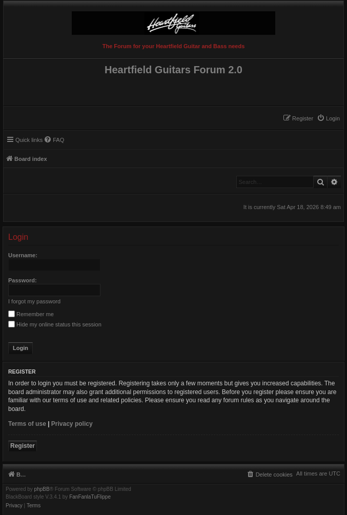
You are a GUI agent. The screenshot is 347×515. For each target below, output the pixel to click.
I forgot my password (34, 301)
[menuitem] (328, 118)
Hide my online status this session (54, 324)
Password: (22, 280)
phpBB (42, 489)
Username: (22, 255)
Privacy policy (72, 423)
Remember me (31, 314)
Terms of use (27, 423)
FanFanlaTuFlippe (90, 497)
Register (22, 445)
